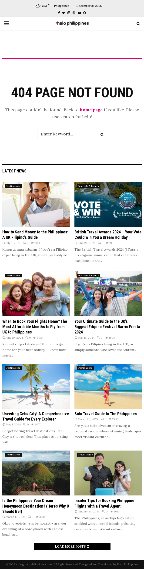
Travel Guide (85, 454)
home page (91, 109)
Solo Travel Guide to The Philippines (105, 413)
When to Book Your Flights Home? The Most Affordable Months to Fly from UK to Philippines (34, 327)
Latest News (14, 170)
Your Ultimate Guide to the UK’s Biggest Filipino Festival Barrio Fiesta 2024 (107, 327)
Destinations (13, 186)
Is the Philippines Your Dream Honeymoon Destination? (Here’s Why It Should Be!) (35, 506)
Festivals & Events (88, 186)
